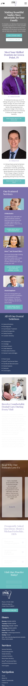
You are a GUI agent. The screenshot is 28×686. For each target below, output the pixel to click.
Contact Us (3, 3)
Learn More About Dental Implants (13, 307)
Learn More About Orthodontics (13, 230)
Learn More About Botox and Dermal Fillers (13, 268)
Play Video (14, 389)
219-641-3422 (10, 602)
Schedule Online (14, 39)
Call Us (1, 3)
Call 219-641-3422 (14, 35)
